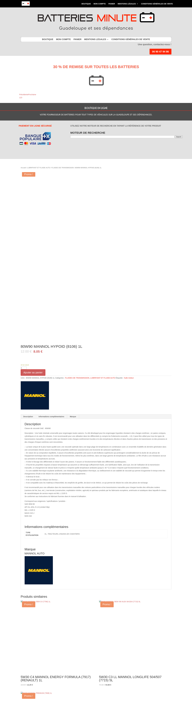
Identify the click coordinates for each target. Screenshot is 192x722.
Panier (111, 4)
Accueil (23, 168)
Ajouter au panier (33, 372)
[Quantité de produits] (23, 368)
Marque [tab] (73, 417)
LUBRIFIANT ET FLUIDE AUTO (38, 168)
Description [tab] (28, 417)
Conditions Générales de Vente (157, 4)
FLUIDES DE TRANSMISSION (62, 168)
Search (178, 137)
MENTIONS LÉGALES (127, 4)
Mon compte (100, 4)
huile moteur (129, 378)
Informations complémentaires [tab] (51, 417)
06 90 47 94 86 (160, 51)
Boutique (86, 4)
